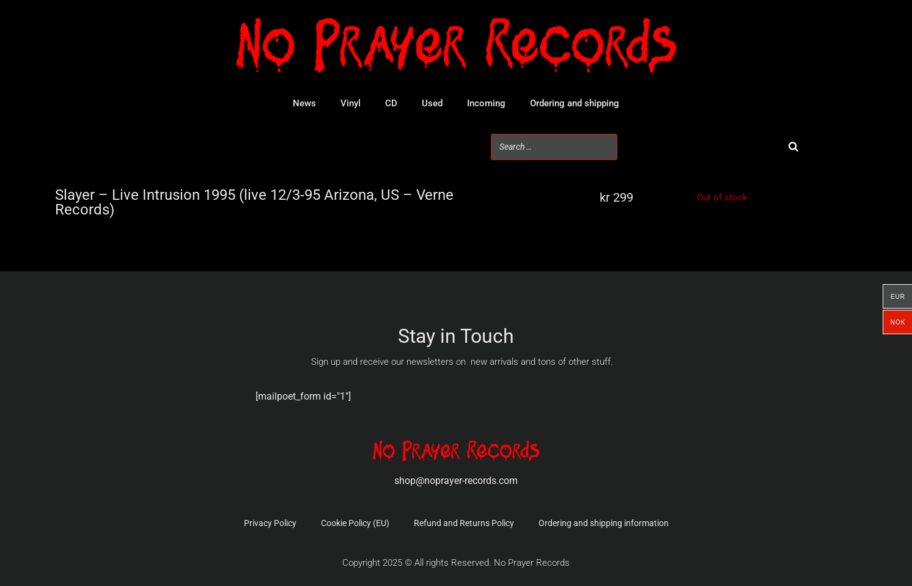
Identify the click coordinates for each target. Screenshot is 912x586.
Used (432, 103)
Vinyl (350, 103)
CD (391, 103)
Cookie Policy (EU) (355, 523)
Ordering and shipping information (604, 523)
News (304, 103)
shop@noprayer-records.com (456, 480)
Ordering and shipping (574, 103)
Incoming (486, 103)
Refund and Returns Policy (464, 523)
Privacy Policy (270, 523)
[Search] (793, 146)
